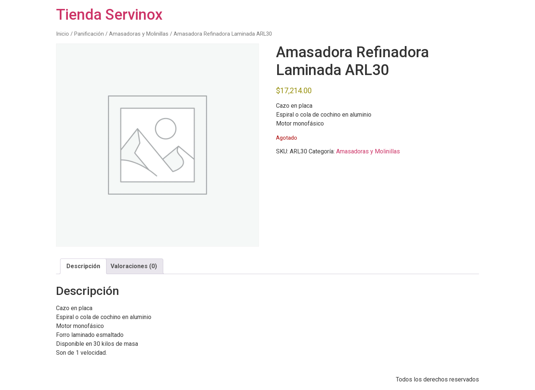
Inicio (62, 33)
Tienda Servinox (109, 14)
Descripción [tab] (83, 266)
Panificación (89, 33)
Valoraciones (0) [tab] (134, 266)
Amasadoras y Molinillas (138, 33)
